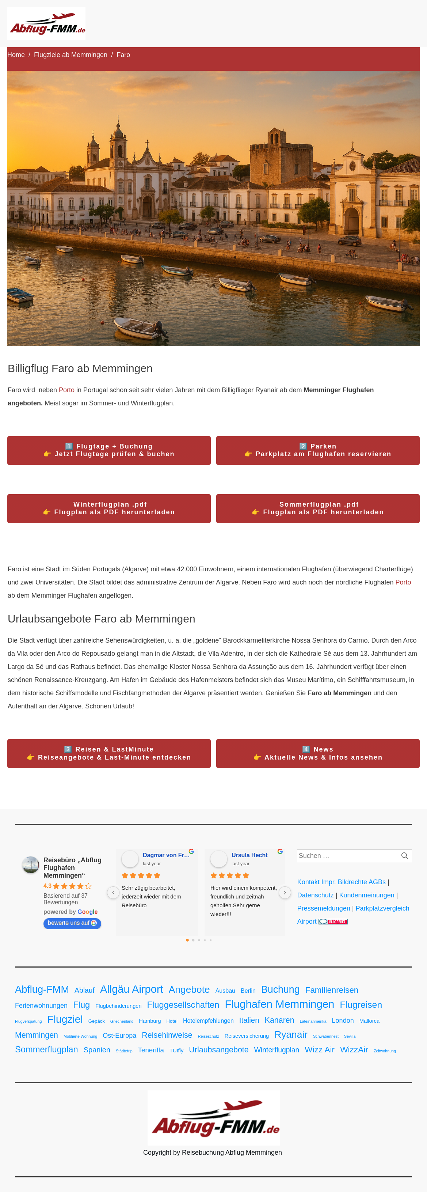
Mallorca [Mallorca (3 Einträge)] (369, 1021)
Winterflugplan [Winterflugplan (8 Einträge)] (277, 1050)
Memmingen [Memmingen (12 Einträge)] (36, 1035)
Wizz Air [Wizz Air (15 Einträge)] (320, 1049)
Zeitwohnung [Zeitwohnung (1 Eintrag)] (385, 1051)
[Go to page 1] (193, 940)
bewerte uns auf (72, 923)
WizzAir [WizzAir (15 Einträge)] (354, 1049)
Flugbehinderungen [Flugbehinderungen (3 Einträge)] (118, 1006)
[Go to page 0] (187, 940)
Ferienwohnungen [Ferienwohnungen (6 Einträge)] (41, 1005)
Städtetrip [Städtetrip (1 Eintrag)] (124, 1051)
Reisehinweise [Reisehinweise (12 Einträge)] (167, 1035)
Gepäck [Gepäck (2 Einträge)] (96, 1021)
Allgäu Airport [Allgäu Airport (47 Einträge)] (131, 989)
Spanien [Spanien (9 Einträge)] (97, 1050)
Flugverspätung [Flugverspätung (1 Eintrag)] (28, 1021)
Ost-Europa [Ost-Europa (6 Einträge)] (119, 1035)
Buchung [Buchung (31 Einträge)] (280, 989)
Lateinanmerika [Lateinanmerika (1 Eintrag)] (313, 1021)
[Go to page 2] (199, 940)
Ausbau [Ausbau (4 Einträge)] (225, 991)
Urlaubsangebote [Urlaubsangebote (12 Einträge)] (218, 1049)
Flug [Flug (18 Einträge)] (81, 1005)
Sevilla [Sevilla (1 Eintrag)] (349, 1036)
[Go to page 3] (205, 940)
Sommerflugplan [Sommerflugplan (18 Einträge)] (46, 1049)
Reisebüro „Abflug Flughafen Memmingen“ (72, 867)
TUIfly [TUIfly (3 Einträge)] (176, 1050)
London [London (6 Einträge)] (343, 1020)
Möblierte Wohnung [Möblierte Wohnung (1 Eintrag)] (80, 1036)
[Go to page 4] (210, 940)
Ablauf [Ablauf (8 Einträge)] (85, 990)
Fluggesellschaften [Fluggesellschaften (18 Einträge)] (183, 1005)
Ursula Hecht (250, 855)
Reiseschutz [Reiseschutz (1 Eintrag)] (208, 1036)
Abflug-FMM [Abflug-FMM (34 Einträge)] (42, 989)
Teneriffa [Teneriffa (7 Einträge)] (151, 1050)
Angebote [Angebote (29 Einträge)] (189, 989)
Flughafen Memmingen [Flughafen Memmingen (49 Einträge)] (279, 1004)
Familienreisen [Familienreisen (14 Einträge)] (332, 990)
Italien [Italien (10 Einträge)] (249, 1020)
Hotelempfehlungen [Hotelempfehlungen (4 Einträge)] (208, 1021)
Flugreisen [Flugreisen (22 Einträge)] (361, 1005)
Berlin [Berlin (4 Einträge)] (248, 991)
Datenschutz (315, 895)
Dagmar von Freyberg (167, 855)
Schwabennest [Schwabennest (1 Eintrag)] (326, 1036)
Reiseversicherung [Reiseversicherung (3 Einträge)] (247, 1036)
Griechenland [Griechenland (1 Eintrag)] (121, 1021)
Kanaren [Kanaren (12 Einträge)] (279, 1020)
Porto (67, 390)
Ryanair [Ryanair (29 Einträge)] (291, 1034)
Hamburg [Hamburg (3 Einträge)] (150, 1021)
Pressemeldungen (324, 908)
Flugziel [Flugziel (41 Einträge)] (65, 1019)
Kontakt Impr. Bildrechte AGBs (341, 882)
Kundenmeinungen (366, 895)
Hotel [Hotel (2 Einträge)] (172, 1021)
